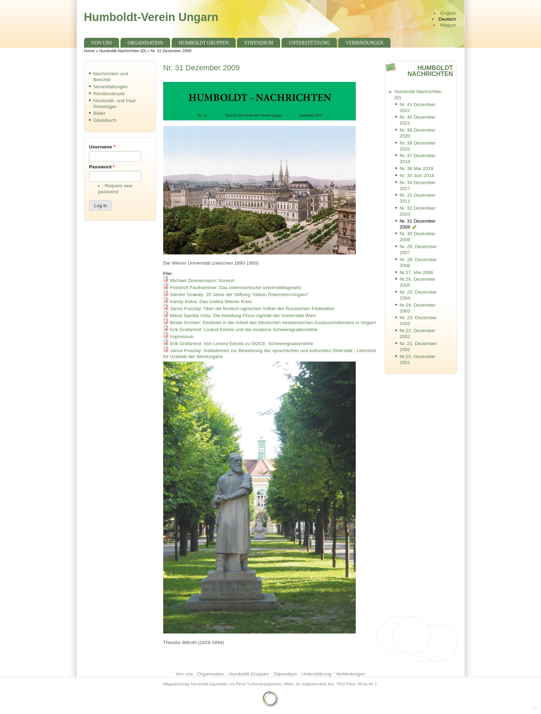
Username (102, 146)
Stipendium (258, 43)
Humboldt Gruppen (204, 43)
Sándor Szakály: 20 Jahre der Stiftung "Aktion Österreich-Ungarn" (239, 294)
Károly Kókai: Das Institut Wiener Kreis (211, 301)
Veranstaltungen (110, 86)
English (448, 13)
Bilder (99, 113)
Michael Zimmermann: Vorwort (202, 280)
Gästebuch (104, 120)
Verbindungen (364, 43)
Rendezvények (109, 93)
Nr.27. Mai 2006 (416, 272)
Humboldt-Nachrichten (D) (122, 51)
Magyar (448, 25)
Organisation (145, 43)
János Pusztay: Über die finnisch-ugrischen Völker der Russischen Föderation (252, 308)
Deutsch (447, 19)
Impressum (182, 336)
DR (534, 708)
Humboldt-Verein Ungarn (151, 16)
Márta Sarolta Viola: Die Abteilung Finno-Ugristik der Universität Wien (243, 315)
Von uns (101, 43)
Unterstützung (309, 43)
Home (89, 51)
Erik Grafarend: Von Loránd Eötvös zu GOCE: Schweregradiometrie (241, 343)
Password (102, 166)
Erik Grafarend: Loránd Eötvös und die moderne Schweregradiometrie (244, 329)
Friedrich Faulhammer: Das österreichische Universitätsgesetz (235, 287)
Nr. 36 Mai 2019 (416, 168)
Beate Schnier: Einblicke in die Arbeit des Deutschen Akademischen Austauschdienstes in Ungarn (273, 322)
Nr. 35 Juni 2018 (417, 175)
